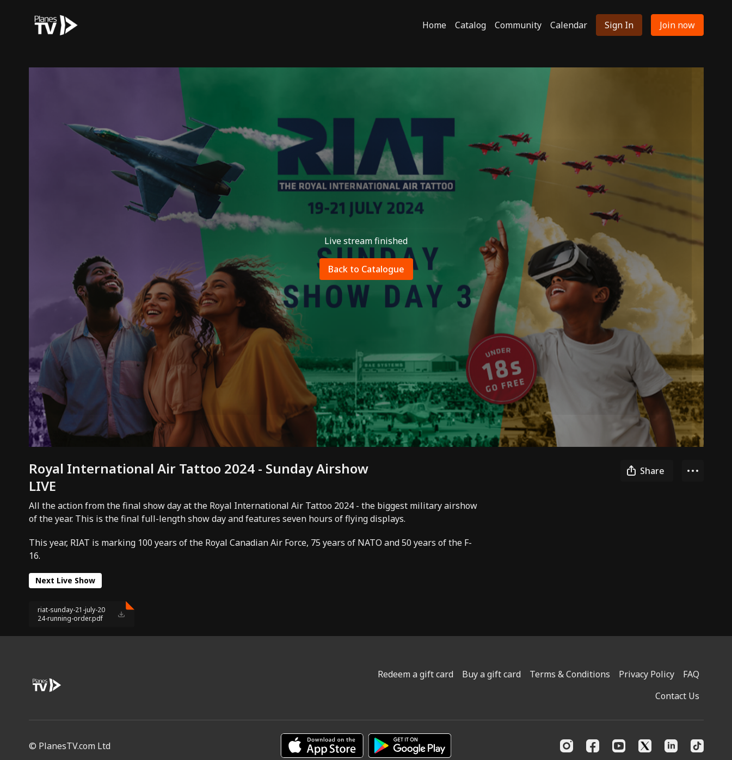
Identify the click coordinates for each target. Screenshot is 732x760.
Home (434, 25)
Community (518, 25)
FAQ (691, 674)
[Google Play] (410, 745)
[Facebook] (592, 745)
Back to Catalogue (366, 269)
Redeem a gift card (415, 674)
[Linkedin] (671, 745)
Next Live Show (65, 580)
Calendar (568, 25)
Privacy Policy (646, 674)
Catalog (470, 25)
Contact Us (677, 696)
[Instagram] (566, 745)
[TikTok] (697, 745)
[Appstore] (322, 745)
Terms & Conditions (570, 674)
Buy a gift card (491, 674)
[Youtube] (618, 745)
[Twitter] (644, 745)
